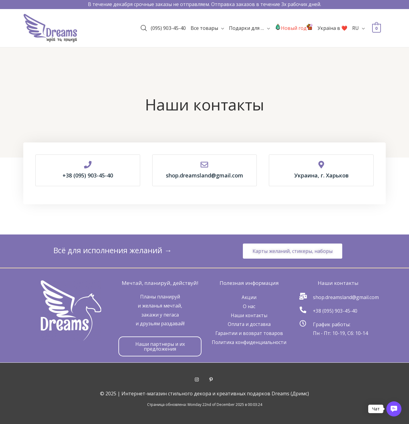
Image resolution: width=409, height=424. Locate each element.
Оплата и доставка (249, 324)
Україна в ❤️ (332, 29)
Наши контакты (249, 315)
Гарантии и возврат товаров (249, 333)
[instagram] (202, 379)
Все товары (204, 29)
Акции (249, 297)
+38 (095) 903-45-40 (335, 311)
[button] (292, 251)
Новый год (294, 29)
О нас (249, 306)
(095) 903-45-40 (168, 29)
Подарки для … (246, 29)
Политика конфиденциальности (249, 342)
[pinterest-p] (212, 379)
